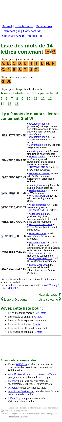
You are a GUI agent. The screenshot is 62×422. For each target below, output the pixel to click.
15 (9, 103)
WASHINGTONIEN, (39, 195)
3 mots (36, 324)
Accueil (7, 26)
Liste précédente (14, 299)
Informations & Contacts (18, 417)
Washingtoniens (37, 190)
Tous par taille (42, 93)
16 (17, 103)
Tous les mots (24, 26)
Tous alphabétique (14, 93)
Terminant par (11, 31)
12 (43, 98)
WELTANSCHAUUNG (40, 224)
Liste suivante (50, 299)
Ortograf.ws (14, 387)
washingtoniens (37, 185)
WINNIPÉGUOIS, (38, 233)
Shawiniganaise (37, 156)
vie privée (24, 411)
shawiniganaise (37, 151)
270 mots (41, 312)
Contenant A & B (13, 35)
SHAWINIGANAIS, (38, 167)
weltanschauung (37, 214)
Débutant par (44, 26)
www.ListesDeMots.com (21, 391)
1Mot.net (11, 288)
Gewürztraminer (37, 145)
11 (36, 98)
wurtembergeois (37, 242)
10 (28, 98)
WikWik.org (50, 285)
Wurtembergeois (37, 253)
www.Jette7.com (47, 374)
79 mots (38, 316)
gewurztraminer (37, 123)
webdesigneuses (37, 205)
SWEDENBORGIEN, (40, 173)
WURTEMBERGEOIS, (40, 258)
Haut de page (49, 294)
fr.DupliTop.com (16, 398)
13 (50, 98)
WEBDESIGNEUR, (39, 210)
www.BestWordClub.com (21, 374)
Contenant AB (32, 31)
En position (34, 35)
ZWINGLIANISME (38, 264)
